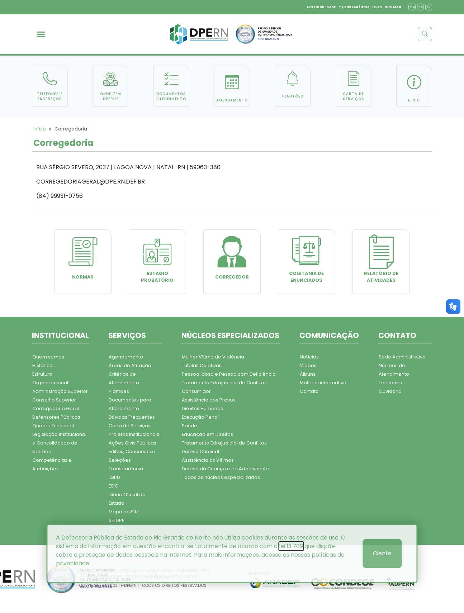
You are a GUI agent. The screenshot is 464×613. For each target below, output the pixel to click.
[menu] (40, 34)
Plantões (119, 391)
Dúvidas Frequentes (132, 417)
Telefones (390, 383)
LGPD (377, 7)
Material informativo (323, 383)
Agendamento (126, 357)
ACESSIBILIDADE (321, 7)
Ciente (382, 553)
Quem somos (48, 357)
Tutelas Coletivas (202, 365)
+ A (412, 7)
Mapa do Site (124, 512)
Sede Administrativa (402, 357)
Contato (309, 391)
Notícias (309, 357)
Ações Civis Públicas (132, 443)
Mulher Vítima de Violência (213, 357)
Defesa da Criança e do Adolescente (225, 469)
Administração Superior (60, 391)
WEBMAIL (393, 7)
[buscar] (425, 34)
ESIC (113, 486)
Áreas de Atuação (130, 365)
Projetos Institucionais (134, 434)
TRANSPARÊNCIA (354, 7)
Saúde (189, 426)
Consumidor (196, 391)
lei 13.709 (291, 546)
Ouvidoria (390, 391)
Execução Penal (200, 417)
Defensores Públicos (56, 417)
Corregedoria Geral (55, 408)
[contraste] (428, 7)
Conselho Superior (54, 400)
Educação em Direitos (207, 434)
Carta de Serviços (130, 426)
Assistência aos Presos (209, 400)
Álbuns (308, 374)
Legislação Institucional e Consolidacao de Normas (59, 443)
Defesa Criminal (200, 451)
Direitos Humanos (202, 408)
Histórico (42, 365)
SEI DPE (116, 520)
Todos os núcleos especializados (221, 477)
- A (420, 7)
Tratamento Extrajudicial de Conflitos (224, 383)
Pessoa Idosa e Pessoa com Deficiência (229, 374)
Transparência (126, 469)
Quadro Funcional (53, 426)
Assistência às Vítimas (208, 460)
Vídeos (308, 365)
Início (39, 129)
